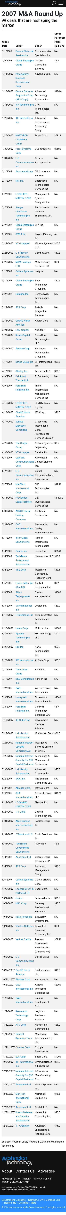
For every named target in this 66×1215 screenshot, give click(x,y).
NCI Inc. (20, 180)
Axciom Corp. (23, 348)
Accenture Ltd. (23, 857)
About (7, 1171)
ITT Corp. (20, 811)
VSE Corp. (21, 569)
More (33, 1202)
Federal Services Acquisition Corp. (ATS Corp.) (25, 95)
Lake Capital (22, 330)
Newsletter (9, 1178)
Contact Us (25, 1171)
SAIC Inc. (20, 778)
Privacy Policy (42, 1178)
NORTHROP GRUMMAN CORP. (22, 139)
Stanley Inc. (22, 371)
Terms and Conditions (15, 1182)
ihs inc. (19, 898)
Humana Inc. (22, 294)
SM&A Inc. (21, 234)
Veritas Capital (23, 939)
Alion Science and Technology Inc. (24, 825)
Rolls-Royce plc (24, 916)
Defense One (53, 1199)
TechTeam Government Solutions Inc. (23, 560)
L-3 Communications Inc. (25, 162)
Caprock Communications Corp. (25, 461)
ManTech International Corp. (22, 488)
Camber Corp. (23, 1047)
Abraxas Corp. (23, 787)
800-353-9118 (31, 1187)
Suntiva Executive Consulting (21, 425)
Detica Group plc (24, 361)
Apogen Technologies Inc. (23, 637)
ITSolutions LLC (24, 615)
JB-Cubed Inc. (23, 720)
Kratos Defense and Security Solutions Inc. (24, 1116)
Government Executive (14, 1199)
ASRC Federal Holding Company (23, 515)
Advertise (46, 1171)
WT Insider (24, 1178)
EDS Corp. (21, 1056)
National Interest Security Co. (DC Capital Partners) (24, 760)
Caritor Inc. (21, 551)
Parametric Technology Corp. (22, 1015)
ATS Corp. (21, 307)
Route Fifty (10, 1202)
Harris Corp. (22, 628)
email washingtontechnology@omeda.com (23, 1188)
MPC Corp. (21, 903)
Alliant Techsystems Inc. (23, 596)
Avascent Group (24, 171)
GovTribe (23, 1202)
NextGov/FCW (35, 1199)
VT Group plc (23, 243)
